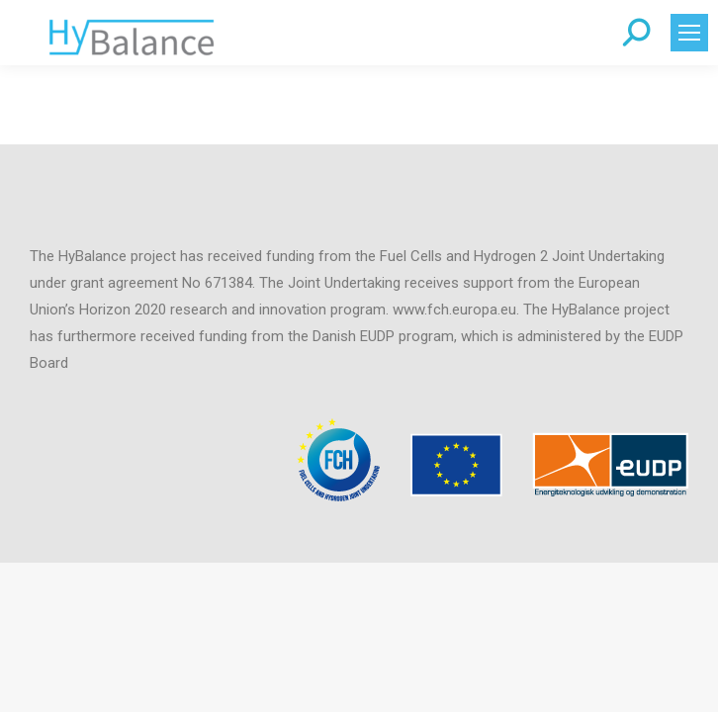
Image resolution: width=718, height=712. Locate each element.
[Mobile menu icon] (689, 32)
